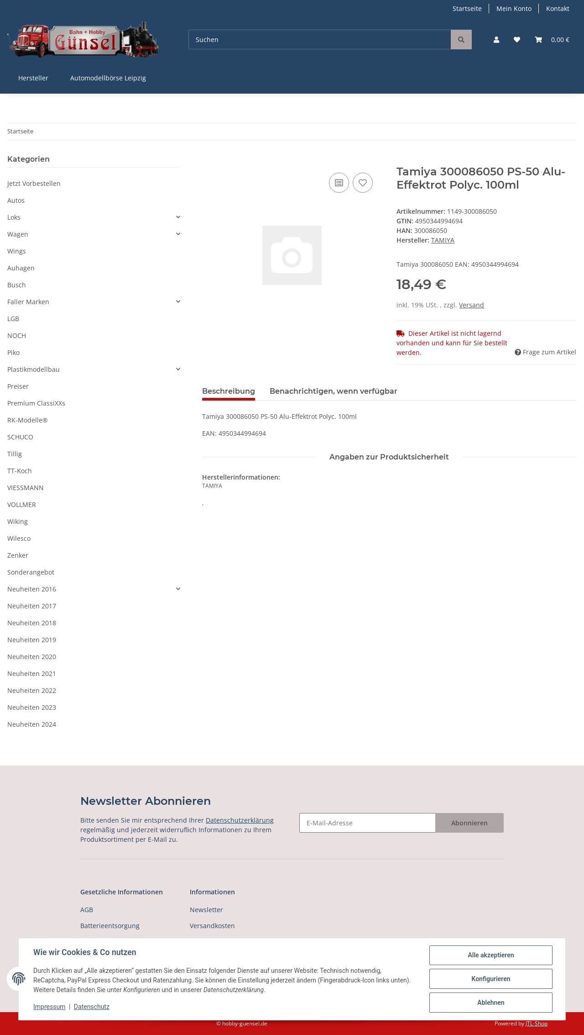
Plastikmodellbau (33, 369)
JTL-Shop (537, 1023)
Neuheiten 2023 (31, 707)
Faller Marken (28, 301)
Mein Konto (514, 8)
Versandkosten (212, 925)
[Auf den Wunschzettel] (363, 183)
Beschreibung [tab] (228, 391)
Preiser (18, 386)
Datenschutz (92, 1006)
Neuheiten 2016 (31, 589)
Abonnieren (469, 822)
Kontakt (557, 8)
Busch (16, 284)
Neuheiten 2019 (31, 639)
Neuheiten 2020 (31, 656)
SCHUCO (20, 437)
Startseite (467, 8)
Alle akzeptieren (491, 955)
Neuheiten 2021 (31, 673)
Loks (14, 217)
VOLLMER (21, 504)
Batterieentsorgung (110, 925)
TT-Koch (19, 470)
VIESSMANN (25, 487)
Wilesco (19, 538)
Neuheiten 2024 (31, 724)
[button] (496, 39)
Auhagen (21, 268)
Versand (471, 305)
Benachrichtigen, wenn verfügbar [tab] (333, 391)
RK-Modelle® (27, 420)
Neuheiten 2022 (31, 690)
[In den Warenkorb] (209, 160)
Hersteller (33, 78)
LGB (13, 318)
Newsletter (206, 909)
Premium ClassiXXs (36, 403)
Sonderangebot (30, 572)
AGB (86, 909)
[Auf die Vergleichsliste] (339, 183)
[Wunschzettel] (516, 39)
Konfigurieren (490, 978)
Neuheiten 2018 (31, 622)
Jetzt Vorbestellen (34, 183)
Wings (16, 251)
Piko (13, 352)
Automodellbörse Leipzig (108, 78)
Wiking (17, 521)
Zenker (17, 555)
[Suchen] (319, 39)
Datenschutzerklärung (240, 820)
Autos (16, 200)
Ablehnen (490, 1002)
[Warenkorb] (552, 39)
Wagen (17, 234)
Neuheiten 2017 (31, 606)
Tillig (14, 453)
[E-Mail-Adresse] (367, 823)
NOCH (16, 335)
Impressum (49, 1006)
